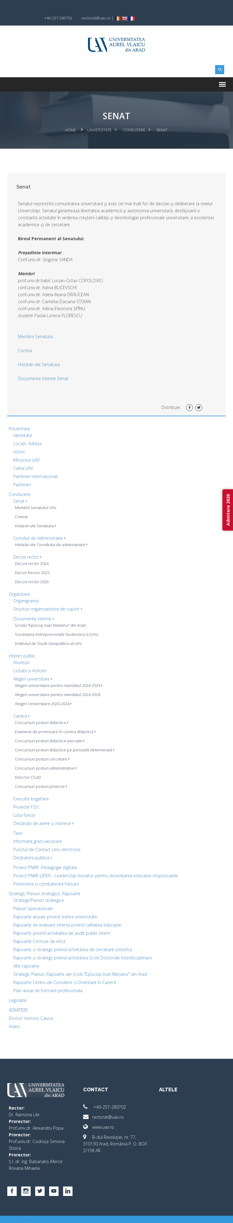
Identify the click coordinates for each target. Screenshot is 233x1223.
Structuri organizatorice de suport (47, 598)
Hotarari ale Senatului (35, 515)
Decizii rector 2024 (32, 553)
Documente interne (33, 608)
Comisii (25, 340)
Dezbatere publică (32, 847)
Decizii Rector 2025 (32, 562)
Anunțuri (21, 652)
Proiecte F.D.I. (26, 796)
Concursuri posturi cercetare (42, 748)
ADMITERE (18, 1000)
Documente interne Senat (43, 368)
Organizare (19, 584)
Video (14, 1016)
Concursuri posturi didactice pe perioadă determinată (64, 739)
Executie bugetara (31, 788)
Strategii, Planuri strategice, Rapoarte (44, 883)
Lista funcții (24, 805)
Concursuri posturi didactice (41, 712)
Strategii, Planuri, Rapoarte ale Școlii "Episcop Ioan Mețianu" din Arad (80, 964)
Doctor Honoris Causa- (31, 1008)
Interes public (22, 645)
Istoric (19, 441)
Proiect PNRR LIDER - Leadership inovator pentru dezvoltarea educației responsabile (95, 865)
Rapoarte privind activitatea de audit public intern (61, 923)
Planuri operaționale (33, 898)
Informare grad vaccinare (37, 831)
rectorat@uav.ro (103, 1107)
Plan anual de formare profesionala (48, 980)
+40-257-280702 (104, 1097)
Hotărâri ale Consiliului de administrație (51, 534)
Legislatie (18, 990)
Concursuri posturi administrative (46, 757)
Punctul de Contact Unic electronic (47, 839)
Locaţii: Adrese (27, 433)
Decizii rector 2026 (32, 571)
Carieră (21, 706)
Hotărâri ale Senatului (39, 354)
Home (71, 119)
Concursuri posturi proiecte (41, 776)
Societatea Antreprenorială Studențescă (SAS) (56, 624)
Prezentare (19, 418)
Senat (20, 491)
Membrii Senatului (35, 326)
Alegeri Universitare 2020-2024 (43, 693)
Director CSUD (28, 767)
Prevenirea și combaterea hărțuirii (46, 873)
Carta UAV (23, 458)
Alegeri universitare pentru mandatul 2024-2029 (58, 675)
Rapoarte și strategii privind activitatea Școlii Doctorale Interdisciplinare (82, 947)
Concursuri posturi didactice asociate (49, 730)
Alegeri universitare (32, 668)
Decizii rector (27, 546)
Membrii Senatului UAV (35, 497)
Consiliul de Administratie (39, 528)
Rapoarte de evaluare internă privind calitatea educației (67, 914)
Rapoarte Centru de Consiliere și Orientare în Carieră (64, 972)
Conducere (134, 119)
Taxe (17, 823)
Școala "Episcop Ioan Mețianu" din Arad (50, 615)
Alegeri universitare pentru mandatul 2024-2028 (57, 684)
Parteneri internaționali (35, 466)
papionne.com (193, 1214)
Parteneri (22, 474)
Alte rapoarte (26, 955)
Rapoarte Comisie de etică (39, 931)
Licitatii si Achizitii (29, 660)
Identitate (22, 425)
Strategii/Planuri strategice (38, 890)
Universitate (99, 119)
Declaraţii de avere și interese (43, 813)
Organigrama (26, 590)
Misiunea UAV (26, 449)
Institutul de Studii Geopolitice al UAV (48, 633)
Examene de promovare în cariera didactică (55, 721)
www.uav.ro (98, 1117)
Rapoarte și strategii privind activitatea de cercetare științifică (72, 939)
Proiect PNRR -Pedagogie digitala (45, 857)
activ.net (219, 1214)
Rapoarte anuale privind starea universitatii (55, 906)
